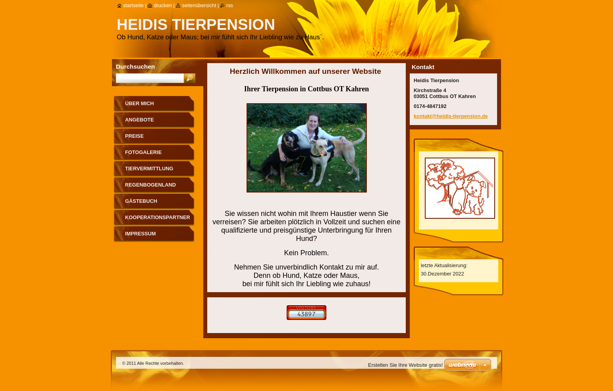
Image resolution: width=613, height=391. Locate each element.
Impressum (140, 234)
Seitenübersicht (199, 5)
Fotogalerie (143, 152)
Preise (134, 136)
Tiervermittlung (149, 168)
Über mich (139, 103)
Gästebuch (141, 201)
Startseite (133, 5)
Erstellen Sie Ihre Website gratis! (405, 365)
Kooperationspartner (157, 217)
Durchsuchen (135, 66)
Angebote (139, 120)
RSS (229, 5)
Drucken (163, 5)
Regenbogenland (150, 185)
